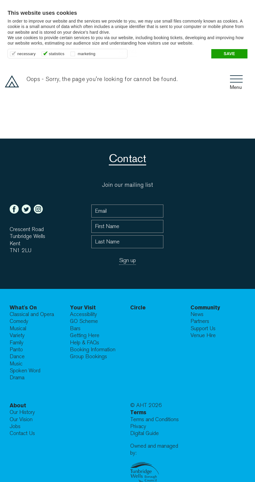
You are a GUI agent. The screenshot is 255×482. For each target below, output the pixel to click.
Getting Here (84, 335)
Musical (18, 328)
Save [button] (229, 53)
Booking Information (92, 349)
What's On (23, 307)
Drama (17, 377)
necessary (26, 54)
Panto (16, 349)
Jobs (15, 426)
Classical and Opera (32, 314)
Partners (199, 321)
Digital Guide (144, 433)
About (18, 405)
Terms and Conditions (154, 419)
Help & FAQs (84, 343)
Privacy (138, 426)
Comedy (19, 321)
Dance (17, 356)
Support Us (203, 328)
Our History (22, 412)
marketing (87, 54)
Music (16, 364)
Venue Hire (203, 335)
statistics (57, 54)
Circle (138, 307)
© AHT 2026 (146, 405)
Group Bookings (88, 356)
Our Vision (21, 419)
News (196, 314)
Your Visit (83, 307)
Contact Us (22, 433)
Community (205, 307)
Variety (17, 335)
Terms (138, 412)
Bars (75, 328)
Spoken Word (25, 371)
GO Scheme (84, 321)
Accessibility (83, 314)
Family (17, 343)
